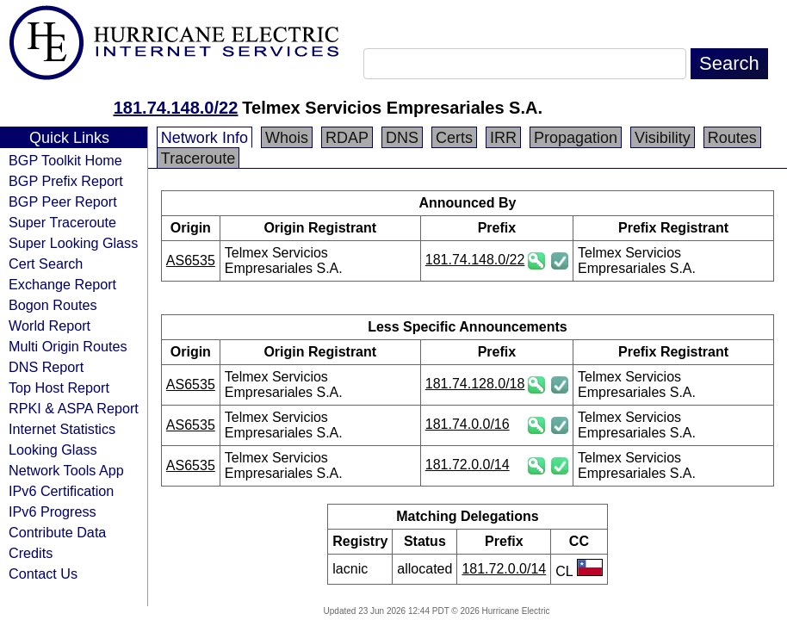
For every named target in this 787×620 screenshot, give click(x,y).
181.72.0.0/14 (467, 464)
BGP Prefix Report (66, 181)
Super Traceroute (62, 222)
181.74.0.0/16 (467, 424)
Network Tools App (66, 470)
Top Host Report (59, 387)
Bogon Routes (53, 305)
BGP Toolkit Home (65, 160)
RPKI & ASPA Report (74, 408)
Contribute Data (57, 532)
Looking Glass (53, 449)
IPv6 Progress (52, 511)
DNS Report (46, 367)
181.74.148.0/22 (176, 107)
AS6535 (190, 260)
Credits (31, 553)
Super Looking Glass (73, 243)
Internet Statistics (62, 429)
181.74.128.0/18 (475, 383)
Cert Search (46, 263)
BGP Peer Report (63, 201)
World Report (49, 325)
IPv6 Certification (61, 491)
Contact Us (43, 573)
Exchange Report (62, 284)
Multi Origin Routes (68, 346)
